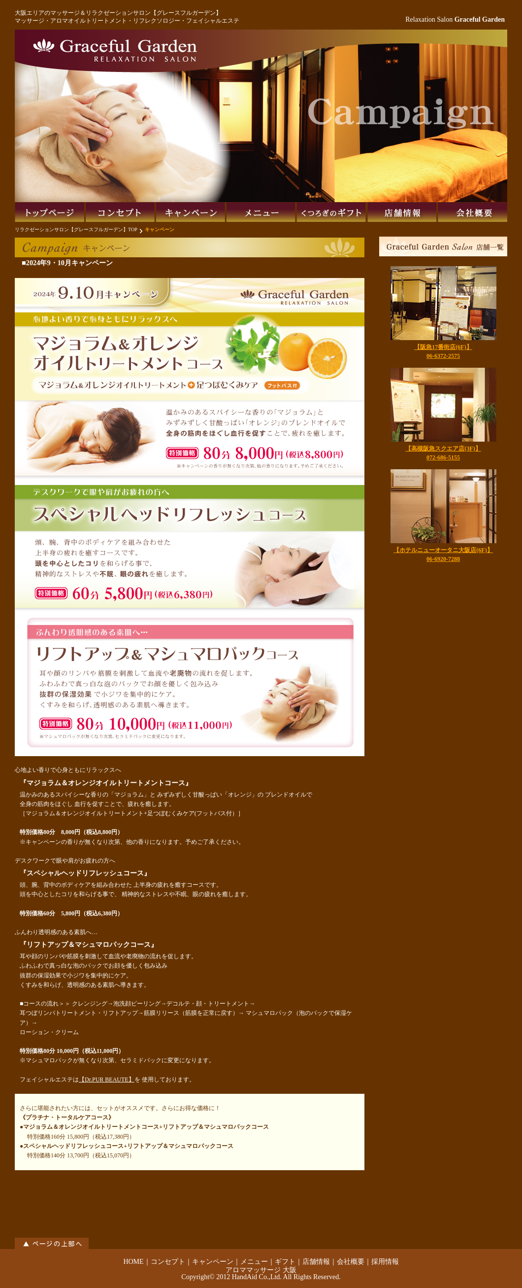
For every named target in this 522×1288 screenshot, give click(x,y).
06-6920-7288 (443, 559)
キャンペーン (212, 1261)
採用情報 (385, 1261)
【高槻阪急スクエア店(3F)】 (443, 448)
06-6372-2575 (443, 355)
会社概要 (350, 1261)
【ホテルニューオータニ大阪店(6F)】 (442, 550)
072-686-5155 (443, 457)
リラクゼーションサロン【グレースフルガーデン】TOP (76, 229)
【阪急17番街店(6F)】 (443, 347)
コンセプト (168, 1261)
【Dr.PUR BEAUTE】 (106, 1079)
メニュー (254, 1261)
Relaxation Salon (455, 19)
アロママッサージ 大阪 (261, 1270)
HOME (133, 1261)
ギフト (285, 1261)
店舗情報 (316, 1261)
